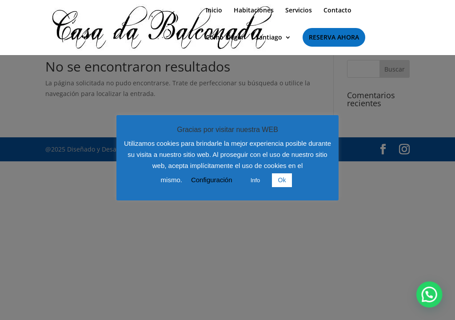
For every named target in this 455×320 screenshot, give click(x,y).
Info (255, 180)
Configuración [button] (211, 180)
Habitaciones (254, 10)
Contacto (337, 10)
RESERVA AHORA (334, 37)
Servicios (298, 10)
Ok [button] (282, 180)
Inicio (214, 10)
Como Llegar (225, 37)
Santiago (268, 37)
